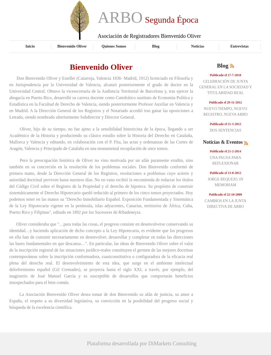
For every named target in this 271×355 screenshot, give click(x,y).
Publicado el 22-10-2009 (225, 194)
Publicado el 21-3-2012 (225, 124)
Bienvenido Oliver (72, 46)
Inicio (30, 46)
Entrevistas (239, 46)
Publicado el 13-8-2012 (225, 173)
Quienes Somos (114, 46)
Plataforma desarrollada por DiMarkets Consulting (141, 343)
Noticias (197, 46)
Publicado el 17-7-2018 (225, 75)
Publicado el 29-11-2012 (225, 102)
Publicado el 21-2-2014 (225, 151)
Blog (155, 46)
